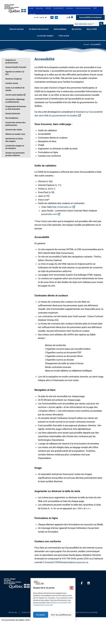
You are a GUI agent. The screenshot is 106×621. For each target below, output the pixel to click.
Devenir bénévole (11, 108)
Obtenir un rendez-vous (13, 129)
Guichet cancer (10, 78)
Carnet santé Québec (13, 89)
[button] (71, 587)
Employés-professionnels (83, 8)
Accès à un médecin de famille (13, 84)
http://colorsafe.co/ (63, 207)
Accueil (31, 8)
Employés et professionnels (15, 60)
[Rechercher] (101, 24)
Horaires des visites (12, 124)
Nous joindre (39, 8)
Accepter (40, 615)
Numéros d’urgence (12, 73)
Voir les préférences (61, 615)
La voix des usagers (45, 36)
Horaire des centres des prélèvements (13, 118)
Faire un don (64, 36)
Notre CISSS (92, 29)
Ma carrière (76, 29)
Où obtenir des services (39, 29)
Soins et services (16, 29)
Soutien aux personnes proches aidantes (13, 149)
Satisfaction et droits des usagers (14, 134)
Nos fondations (10, 113)
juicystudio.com (50, 214)
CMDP (95, 8)
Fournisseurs (69, 8)
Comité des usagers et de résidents (14, 141)
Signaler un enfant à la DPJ (14, 69)
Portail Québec (58, 8)
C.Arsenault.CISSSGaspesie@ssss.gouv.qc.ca (65, 562)
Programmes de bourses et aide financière (14, 102)
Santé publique (60, 29)
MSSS (48, 8)
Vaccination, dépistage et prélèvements (14, 95)
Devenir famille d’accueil (13, 64)
